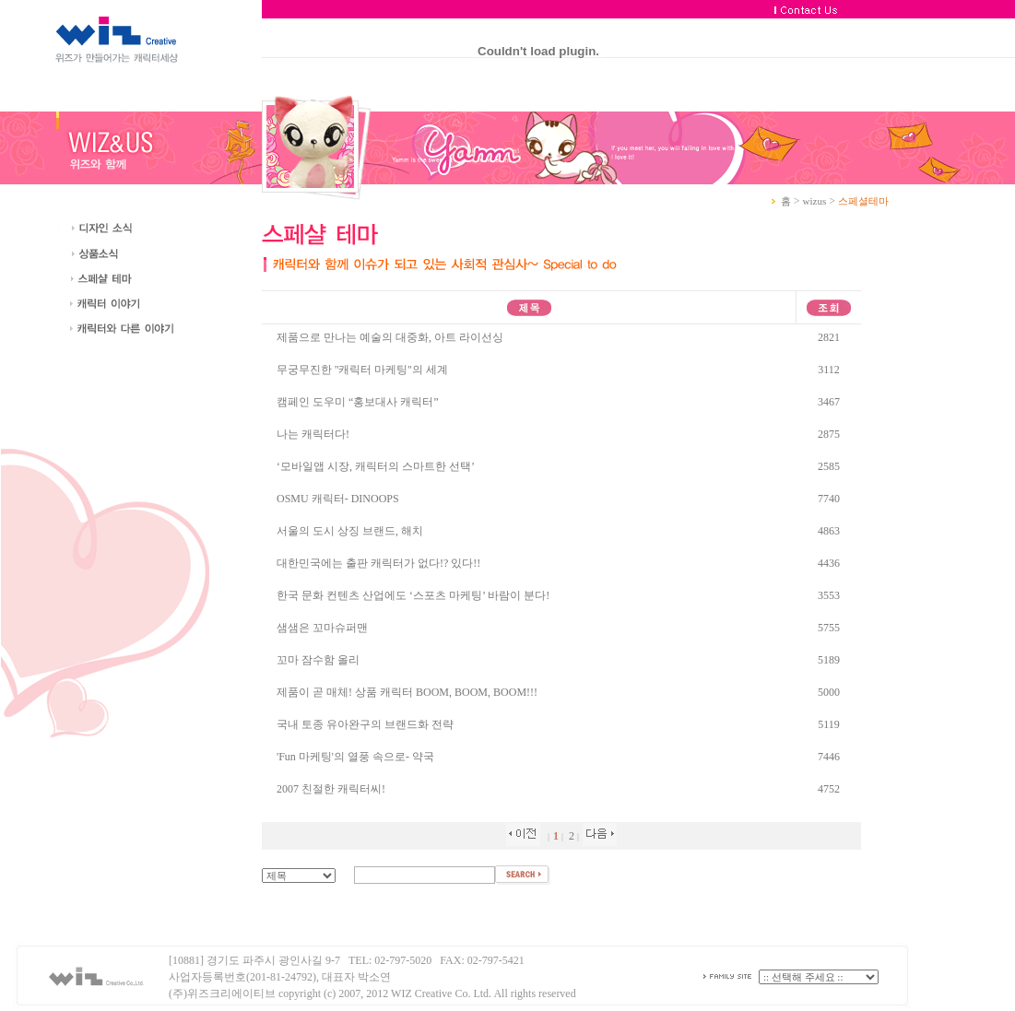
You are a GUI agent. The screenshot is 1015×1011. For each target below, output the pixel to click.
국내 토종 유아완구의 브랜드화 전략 (365, 724)
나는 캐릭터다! (313, 434)
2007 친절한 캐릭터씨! (331, 788)
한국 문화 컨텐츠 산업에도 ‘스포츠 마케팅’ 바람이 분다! (413, 595)
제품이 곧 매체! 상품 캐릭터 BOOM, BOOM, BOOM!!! (407, 692)
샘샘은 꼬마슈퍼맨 (322, 627)
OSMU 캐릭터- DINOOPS (338, 498)
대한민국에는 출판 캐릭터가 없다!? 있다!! (378, 563)
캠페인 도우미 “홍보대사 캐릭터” (358, 401)
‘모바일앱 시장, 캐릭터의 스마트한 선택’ (376, 466)
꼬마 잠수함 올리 (318, 659)
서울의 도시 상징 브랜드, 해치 (350, 530)
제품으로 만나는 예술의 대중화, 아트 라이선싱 (390, 337)
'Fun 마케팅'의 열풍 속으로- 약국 (355, 756)
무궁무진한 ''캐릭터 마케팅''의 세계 (362, 369)
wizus (815, 200)
